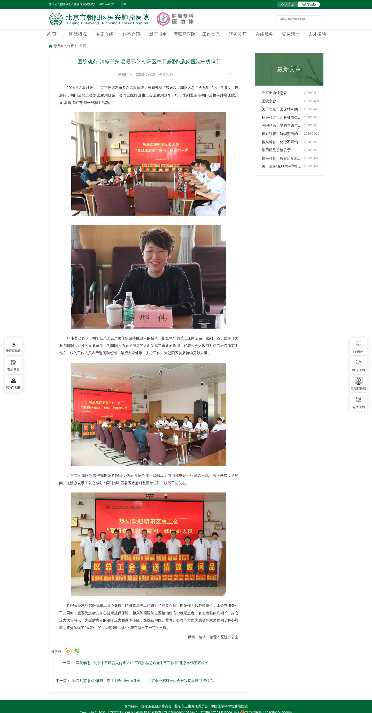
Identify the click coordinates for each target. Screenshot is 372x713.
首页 (82, 46)
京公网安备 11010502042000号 (266, 694)
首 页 (52, 34)
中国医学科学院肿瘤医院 (229, 688)
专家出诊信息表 (274, 93)
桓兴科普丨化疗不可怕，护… (283, 142)
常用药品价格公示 (276, 150)
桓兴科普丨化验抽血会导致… (283, 117)
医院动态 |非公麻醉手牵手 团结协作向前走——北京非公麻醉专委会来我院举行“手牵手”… (239, 664)
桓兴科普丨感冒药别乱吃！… (283, 158)
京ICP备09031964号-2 (181, 694)
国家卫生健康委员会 (156, 688)
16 (244, 74)
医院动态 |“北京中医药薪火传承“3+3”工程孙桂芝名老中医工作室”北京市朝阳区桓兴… (138, 664)
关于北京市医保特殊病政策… (283, 109)
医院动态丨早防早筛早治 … (283, 125)
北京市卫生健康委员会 (191, 688)
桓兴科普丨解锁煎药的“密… (283, 134)
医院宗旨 (269, 101)
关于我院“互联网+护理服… (283, 166)
